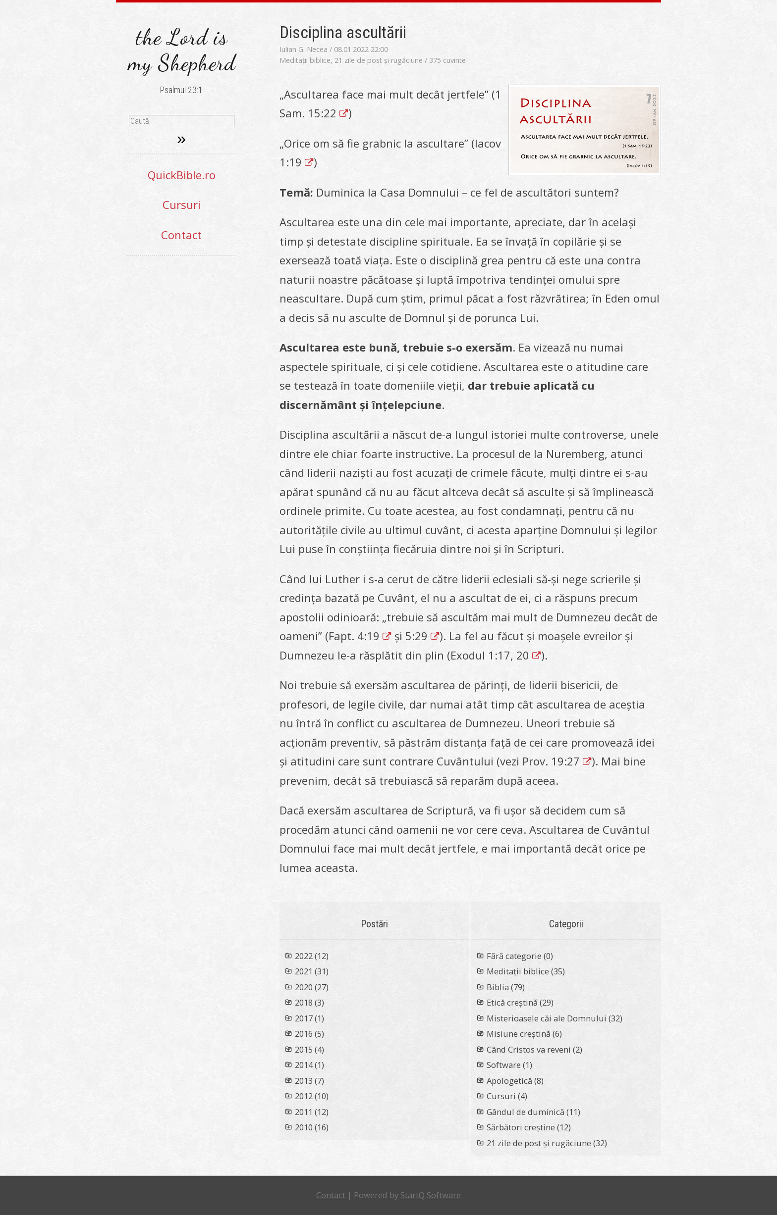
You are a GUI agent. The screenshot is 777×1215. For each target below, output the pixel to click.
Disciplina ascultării (342, 32)
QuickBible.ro (182, 174)
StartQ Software (430, 1195)
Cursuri (182, 204)
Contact (181, 234)
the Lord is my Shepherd (181, 50)
